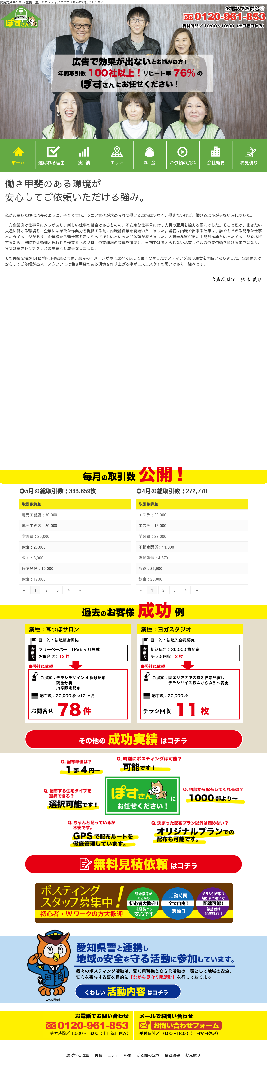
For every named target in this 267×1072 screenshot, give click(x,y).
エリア (113, 1055)
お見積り (193, 1055)
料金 (127, 1055)
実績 (98, 1055)
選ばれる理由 (78, 1055)
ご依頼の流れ (148, 1055)
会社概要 (172, 1055)
